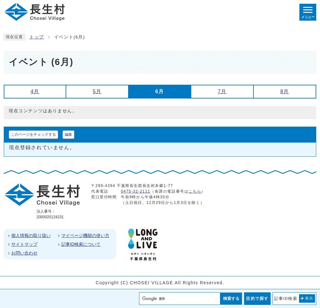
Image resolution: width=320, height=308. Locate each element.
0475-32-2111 (135, 191)
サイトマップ (24, 244)
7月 (222, 91)
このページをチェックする (33, 134)
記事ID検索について (81, 244)
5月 (97, 91)
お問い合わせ (24, 252)
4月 (35, 91)
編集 (68, 134)
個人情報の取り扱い (31, 235)
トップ (36, 37)
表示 (309, 298)
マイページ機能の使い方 (85, 235)
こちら (194, 191)
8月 (284, 91)
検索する (231, 298)
